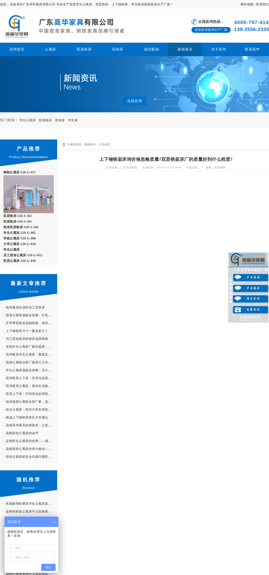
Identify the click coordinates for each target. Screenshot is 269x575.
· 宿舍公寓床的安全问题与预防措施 (29, 456)
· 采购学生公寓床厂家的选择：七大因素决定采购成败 (30, 346)
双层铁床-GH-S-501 (17, 221)
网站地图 (247, 4)
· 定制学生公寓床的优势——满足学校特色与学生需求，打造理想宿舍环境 (30, 441)
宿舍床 (117, 49)
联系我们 (262, 4)
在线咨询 (134, 101)
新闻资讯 (185, 49)
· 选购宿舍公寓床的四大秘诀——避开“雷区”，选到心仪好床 (30, 449)
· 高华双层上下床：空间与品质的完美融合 (30, 378)
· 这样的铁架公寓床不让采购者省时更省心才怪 (30, 511)
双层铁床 (84, 49)
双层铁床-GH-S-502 (17, 216)
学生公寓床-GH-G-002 (19, 232)
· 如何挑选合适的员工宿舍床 (24, 307)
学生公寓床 (28, 120)
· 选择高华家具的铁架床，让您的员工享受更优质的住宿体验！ (30, 425)
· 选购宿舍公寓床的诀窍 (21, 433)
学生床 (73, 120)
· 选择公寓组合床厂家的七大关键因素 (30, 362)
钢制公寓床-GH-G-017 (19, 172)
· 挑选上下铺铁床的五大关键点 (26, 417)
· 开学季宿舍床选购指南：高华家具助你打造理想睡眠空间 (30, 323)
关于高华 (218, 49)
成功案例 (151, 49)
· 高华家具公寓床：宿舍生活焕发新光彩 (30, 386)
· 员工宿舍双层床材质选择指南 (26, 339)
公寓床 (50, 49)
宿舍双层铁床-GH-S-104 (20, 227)
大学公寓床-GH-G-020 (19, 244)
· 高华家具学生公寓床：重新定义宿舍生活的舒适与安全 (30, 354)
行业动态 (104, 144)
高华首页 (16, 49)
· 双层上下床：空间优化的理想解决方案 (30, 394)
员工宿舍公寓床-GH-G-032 (22, 255)
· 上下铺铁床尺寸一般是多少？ (26, 331)
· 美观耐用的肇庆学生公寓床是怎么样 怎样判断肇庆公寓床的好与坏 (30, 503)
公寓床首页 (74, 144)
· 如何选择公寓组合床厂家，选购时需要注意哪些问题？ (30, 401)
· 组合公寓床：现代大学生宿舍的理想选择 (30, 409)
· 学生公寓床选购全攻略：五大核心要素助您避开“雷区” (30, 370)
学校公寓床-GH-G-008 (19, 238)
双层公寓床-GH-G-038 (19, 261)
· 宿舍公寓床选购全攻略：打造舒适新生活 (30, 315)
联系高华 (252, 49)
